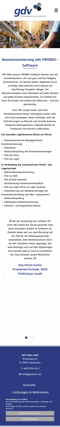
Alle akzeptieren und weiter (30, 413)
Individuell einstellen (30, 419)
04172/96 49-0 (31, 368)
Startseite (29, 385)
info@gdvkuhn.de (31, 374)
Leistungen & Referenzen (30, 392)
